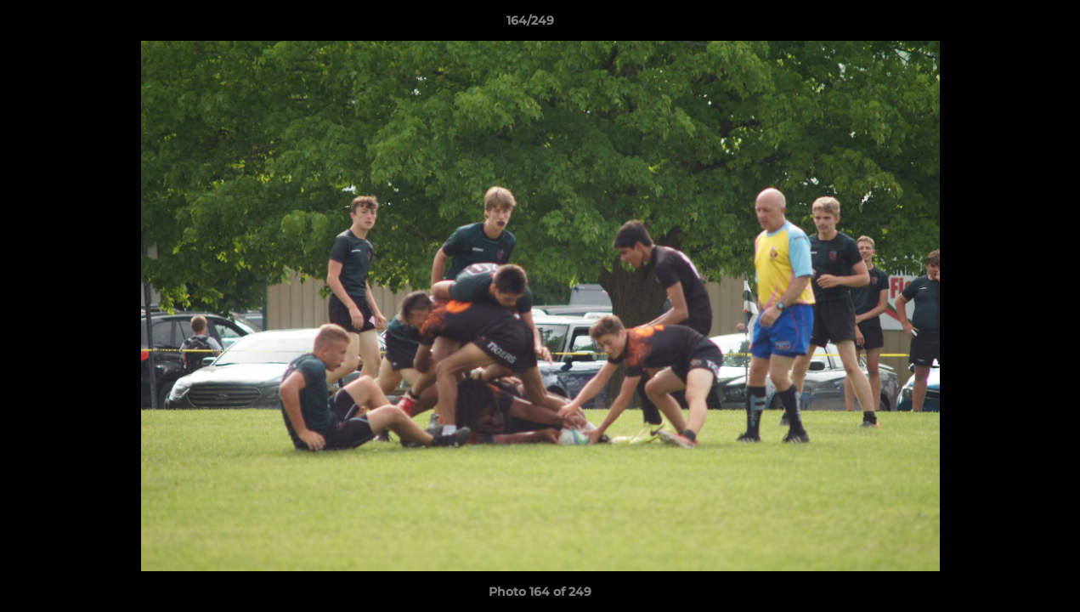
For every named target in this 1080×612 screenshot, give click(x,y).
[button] (1008, 24)
